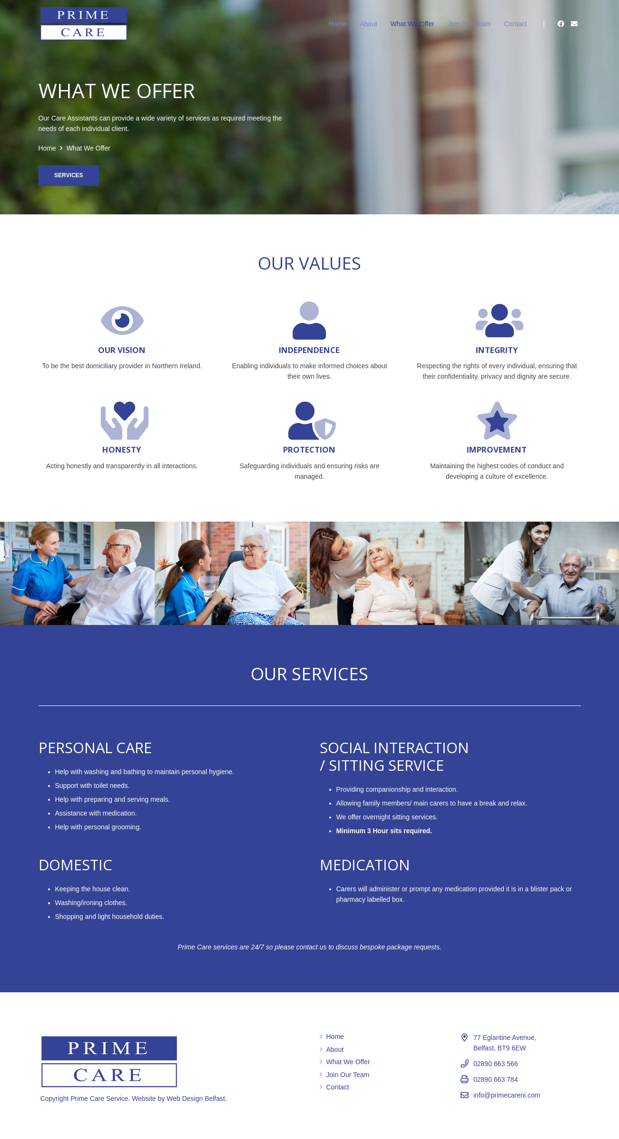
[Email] (574, 23)
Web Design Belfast (196, 1098)
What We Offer (348, 1062)
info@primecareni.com (506, 1095)
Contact (337, 1087)
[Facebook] (561, 23)
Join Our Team (348, 1075)
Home (335, 1036)
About (335, 1049)
